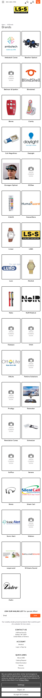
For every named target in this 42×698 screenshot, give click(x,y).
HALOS (11, 217)
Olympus (11, 345)
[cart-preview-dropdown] (37, 2)
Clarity (31, 121)
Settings (21, 685)
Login (17, 647)
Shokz (11, 504)
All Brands (10, 25)
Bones (11, 121)
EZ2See (31, 185)
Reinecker (31, 409)
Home (3, 25)
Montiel (31, 281)
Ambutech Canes (11, 58)
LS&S (31, 249)
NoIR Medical (31, 313)
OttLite (11, 377)
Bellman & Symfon (11, 89)
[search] (27, 2)
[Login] (32, 2)
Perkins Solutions (31, 377)
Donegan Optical (11, 185)
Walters (31, 536)
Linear (11, 249)
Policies (21, 665)
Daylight (31, 153)
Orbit (31, 345)
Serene (31, 472)
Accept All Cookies (21, 694)
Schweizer (31, 440)
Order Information (21, 663)
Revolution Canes (11, 440)
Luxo (11, 281)
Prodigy (11, 409)
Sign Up (23, 647)
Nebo (11, 313)
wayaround (11, 568)
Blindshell (31, 89)
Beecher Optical (31, 58)
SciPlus (11, 472)
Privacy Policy (24, 680)
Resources (21, 668)
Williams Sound (31, 568)
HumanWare (31, 217)
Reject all (21, 689)
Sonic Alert (11, 536)
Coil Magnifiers (11, 153)
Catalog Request (21, 660)
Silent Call (31, 504)
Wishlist (21, 644)
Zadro (11, 600)
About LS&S (21, 658)
